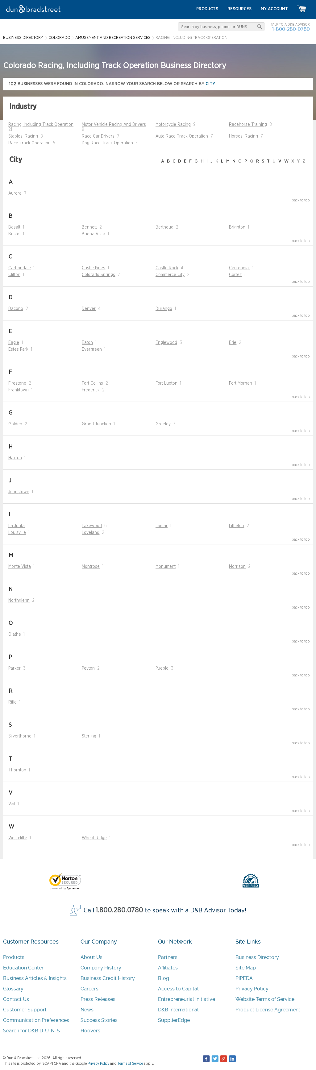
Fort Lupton (166, 383)
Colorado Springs (98, 275)
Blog (163, 978)
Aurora (15, 193)
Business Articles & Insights (35, 978)
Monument (166, 566)
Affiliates (168, 968)
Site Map (245, 968)
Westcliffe (17, 838)
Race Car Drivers (98, 136)
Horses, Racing (243, 136)
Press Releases (98, 999)
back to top (301, 200)
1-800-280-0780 (291, 29)
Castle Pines (93, 268)
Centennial (239, 268)
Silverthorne (19, 736)
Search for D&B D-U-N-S (31, 1031)
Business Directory (257, 957)
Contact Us (16, 999)
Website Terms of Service (264, 999)
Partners (167, 957)
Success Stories (99, 1020)
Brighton (237, 227)
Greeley (163, 424)
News (87, 1010)
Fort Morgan (240, 383)
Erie (232, 343)
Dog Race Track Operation (107, 143)
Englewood (166, 343)
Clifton (14, 275)
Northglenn (19, 600)
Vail (11, 804)
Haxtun (15, 458)
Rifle (12, 702)
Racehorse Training (248, 124)
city (211, 83)
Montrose (91, 566)
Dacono (15, 309)
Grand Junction (96, 424)
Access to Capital (178, 989)
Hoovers (90, 1031)
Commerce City (170, 275)
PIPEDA (244, 978)
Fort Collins (92, 383)
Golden (15, 424)
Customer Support (25, 1010)
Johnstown (18, 492)
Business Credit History (108, 978)
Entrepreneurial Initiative (186, 999)
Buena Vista (93, 234)
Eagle (13, 343)
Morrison (237, 566)
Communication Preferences (36, 1020)
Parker (14, 668)
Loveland (90, 533)
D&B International (178, 1010)
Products (13, 957)
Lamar (162, 526)
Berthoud (164, 227)
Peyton (88, 668)
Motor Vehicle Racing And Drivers (114, 124)
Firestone (17, 383)
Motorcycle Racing (173, 124)
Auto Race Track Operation (182, 136)
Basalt (14, 227)
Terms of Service (130, 1063)
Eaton (87, 343)
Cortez (235, 275)
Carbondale (19, 268)
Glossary (13, 989)
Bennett (89, 227)
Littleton (236, 526)
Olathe (14, 634)
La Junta (16, 526)
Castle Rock (167, 268)
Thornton (17, 770)
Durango (164, 309)
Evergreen (92, 349)
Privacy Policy (251, 989)
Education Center (23, 968)
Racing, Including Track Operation (40, 124)
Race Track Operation (29, 143)
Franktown (18, 390)
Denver (89, 309)
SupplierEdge (174, 1020)
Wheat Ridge (94, 838)
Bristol (14, 234)
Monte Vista (19, 566)
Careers (89, 989)
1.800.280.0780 (119, 910)
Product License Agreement (267, 1010)
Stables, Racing (23, 136)
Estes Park (18, 349)
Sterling (89, 736)
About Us (91, 957)
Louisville (17, 533)
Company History (101, 968)
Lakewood (92, 526)
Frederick (91, 390)
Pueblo (162, 668)
